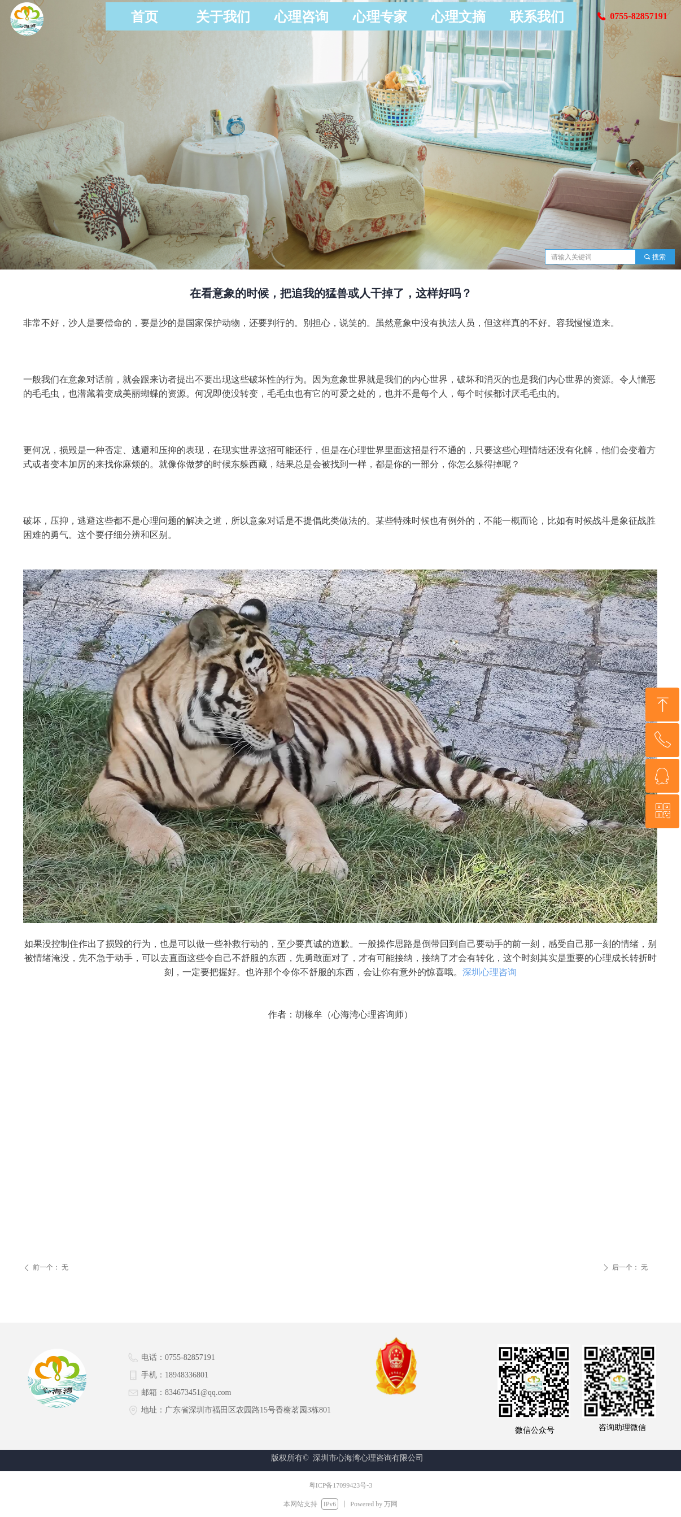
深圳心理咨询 (489, 972)
